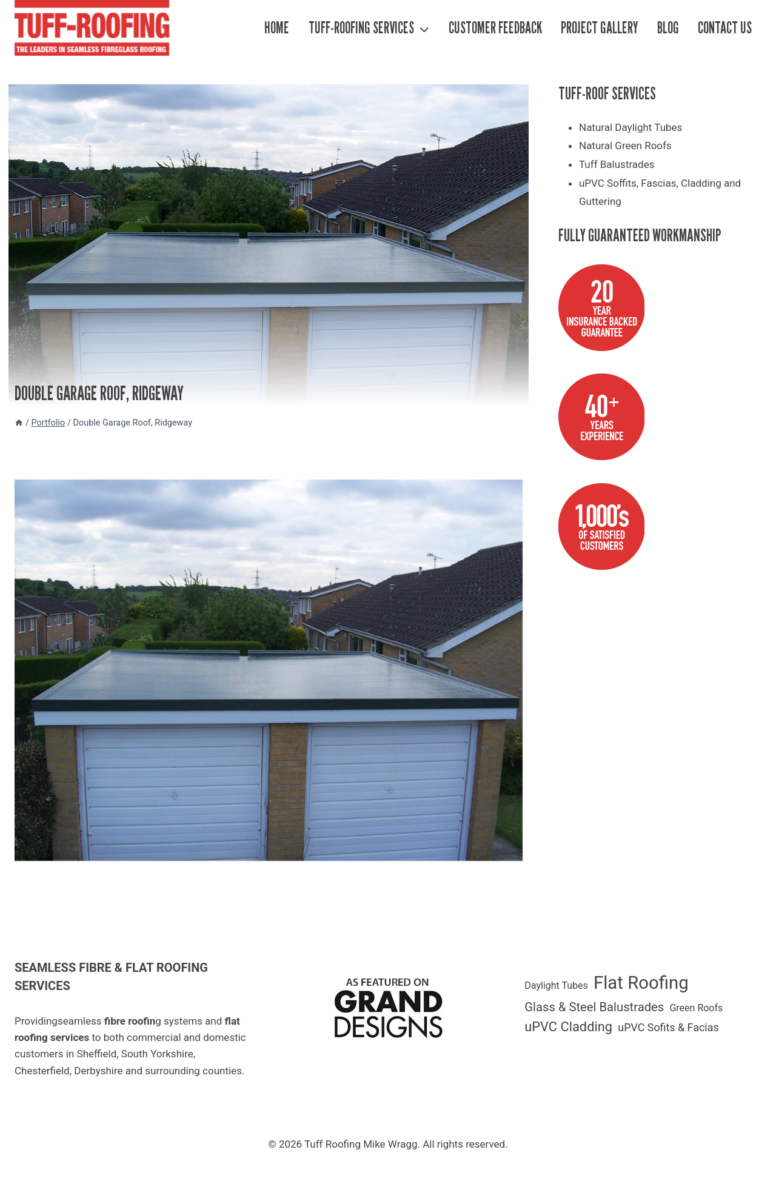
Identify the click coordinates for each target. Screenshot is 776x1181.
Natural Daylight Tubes (630, 127)
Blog (668, 27)
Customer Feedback (495, 27)
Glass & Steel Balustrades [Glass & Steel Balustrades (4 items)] (594, 1007)
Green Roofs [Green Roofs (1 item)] (696, 1008)
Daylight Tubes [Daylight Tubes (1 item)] (555, 985)
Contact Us (725, 27)
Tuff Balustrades (617, 164)
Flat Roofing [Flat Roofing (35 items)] (641, 982)
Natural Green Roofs (625, 145)
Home (276, 27)
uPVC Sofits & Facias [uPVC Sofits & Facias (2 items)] (668, 1027)
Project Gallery (599, 27)
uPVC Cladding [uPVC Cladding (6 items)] (568, 1026)
